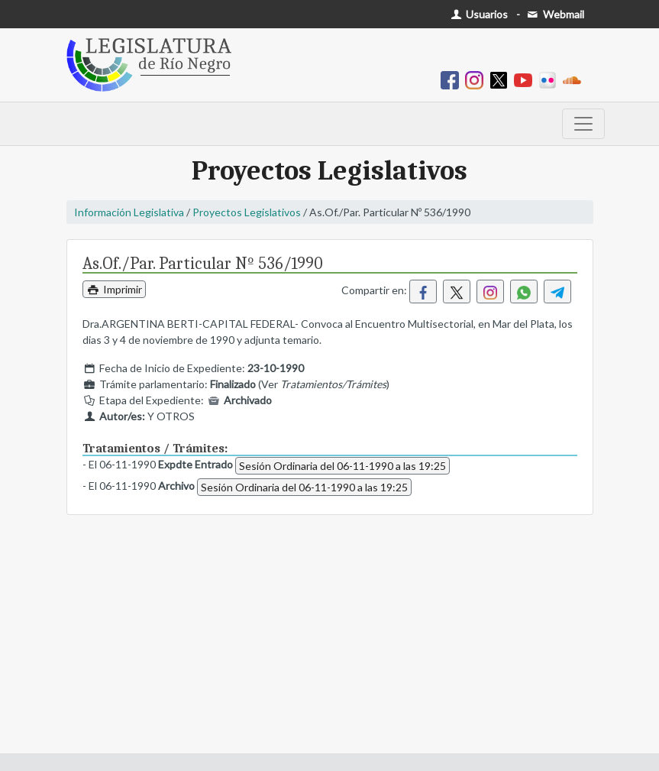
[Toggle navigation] (583, 124)
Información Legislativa (129, 212)
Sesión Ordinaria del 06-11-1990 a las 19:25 (342, 465)
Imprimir (114, 289)
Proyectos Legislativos (246, 212)
